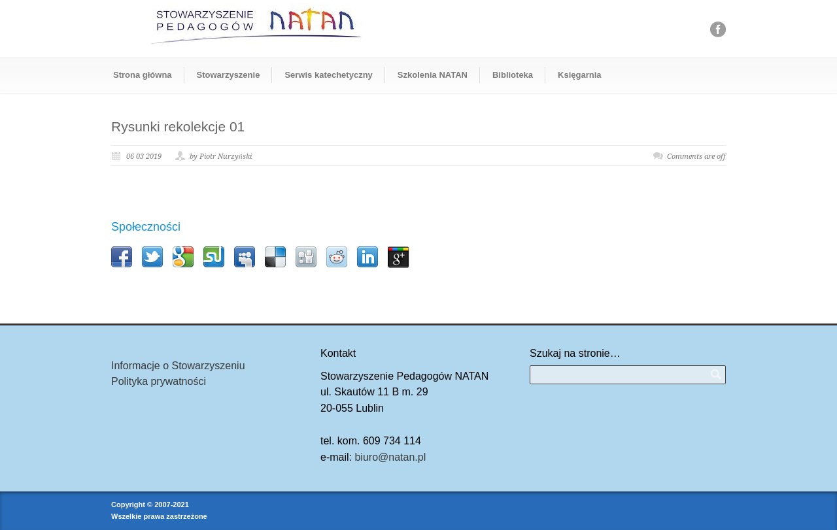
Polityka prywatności (158, 381)
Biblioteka (512, 75)
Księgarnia (579, 75)
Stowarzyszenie (228, 75)
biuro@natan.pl (390, 457)
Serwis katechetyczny (328, 75)
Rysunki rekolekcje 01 (178, 126)
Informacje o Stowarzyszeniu (178, 365)
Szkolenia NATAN (433, 75)
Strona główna (142, 75)
